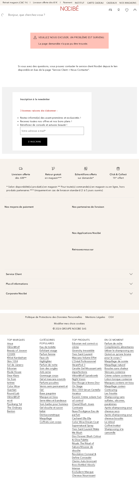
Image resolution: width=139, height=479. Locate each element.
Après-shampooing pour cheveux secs (118, 409)
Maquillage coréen (115, 386)
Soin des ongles (49, 368)
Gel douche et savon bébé (51, 409)
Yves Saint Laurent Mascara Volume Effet (84, 356)
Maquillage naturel (115, 364)
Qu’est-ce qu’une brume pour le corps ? (118, 356)
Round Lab (13, 393)
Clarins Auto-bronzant (84, 461)
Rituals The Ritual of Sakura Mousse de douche (83, 447)
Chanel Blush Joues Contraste (83, 406)
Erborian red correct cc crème (85, 345)
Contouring (111, 389)
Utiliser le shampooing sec (119, 350)
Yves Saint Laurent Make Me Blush (85, 431)
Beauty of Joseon (17, 350)
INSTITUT (79, 3)
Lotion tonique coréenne (118, 379)
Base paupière (48, 393)
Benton (11, 411)
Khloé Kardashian (17, 357)
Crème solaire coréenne (118, 375)
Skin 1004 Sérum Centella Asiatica (86, 391)
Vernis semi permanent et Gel (54, 388)
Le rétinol (110, 422)
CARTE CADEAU (95, 3)
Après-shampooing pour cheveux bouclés (118, 416)
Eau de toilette (48, 347)
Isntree (11, 382)
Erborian (12, 368)
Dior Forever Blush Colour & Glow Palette (86, 438)
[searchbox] (69, 15)
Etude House (14, 372)
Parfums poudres (49, 382)
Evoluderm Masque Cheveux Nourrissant (83, 474)
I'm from (11, 379)
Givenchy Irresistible (83, 350)
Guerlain (12, 389)
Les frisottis (111, 393)
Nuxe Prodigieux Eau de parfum (85, 413)
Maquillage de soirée (116, 361)
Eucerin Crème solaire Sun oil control (86, 399)
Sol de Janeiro (15, 364)
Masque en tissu (49, 397)
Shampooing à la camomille (114, 431)
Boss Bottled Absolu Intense (83, 466)
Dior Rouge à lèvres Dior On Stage (86, 384)
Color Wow (13, 386)
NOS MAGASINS (128, 3)
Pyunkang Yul (14, 404)
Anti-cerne (45, 372)
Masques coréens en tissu (119, 382)
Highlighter (46, 361)
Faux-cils (44, 357)
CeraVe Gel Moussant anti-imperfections (87, 370)
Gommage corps (49, 375)
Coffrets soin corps (51, 422)
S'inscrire (34, 142)
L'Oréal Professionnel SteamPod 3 (84, 363)
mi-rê (10, 400)
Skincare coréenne (115, 372)
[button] (69, 274)
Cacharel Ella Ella (81, 418)
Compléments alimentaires (119, 347)
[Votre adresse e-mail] (52, 131)
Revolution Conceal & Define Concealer (84, 456)
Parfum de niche (49, 364)
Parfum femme (47, 354)
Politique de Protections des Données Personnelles (53, 317)
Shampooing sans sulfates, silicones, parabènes (115, 401)
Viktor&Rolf (13, 347)
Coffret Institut (113, 425)
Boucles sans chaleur (116, 368)
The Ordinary (14, 407)
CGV (111, 317)
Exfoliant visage (48, 350)
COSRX (11, 354)
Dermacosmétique (50, 414)
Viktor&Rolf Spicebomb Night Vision (85, 377)
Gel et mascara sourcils (53, 379)
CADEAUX (111, 3)
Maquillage (46, 418)
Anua (10, 343)
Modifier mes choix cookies (69, 323)
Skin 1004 (12, 361)
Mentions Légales (95, 317)
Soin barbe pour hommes (54, 404)
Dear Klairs (13, 375)
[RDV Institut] (110, 10)
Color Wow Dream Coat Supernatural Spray (85, 424)
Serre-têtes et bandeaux (53, 400)
